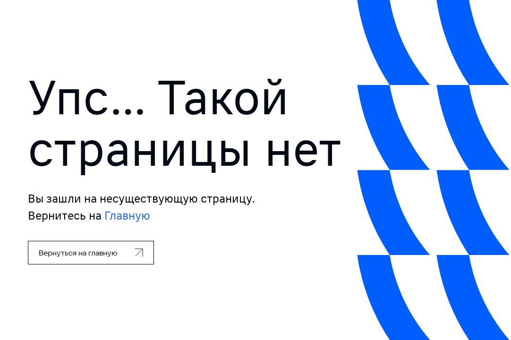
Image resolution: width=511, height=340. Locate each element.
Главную (127, 215)
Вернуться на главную (78, 252)
